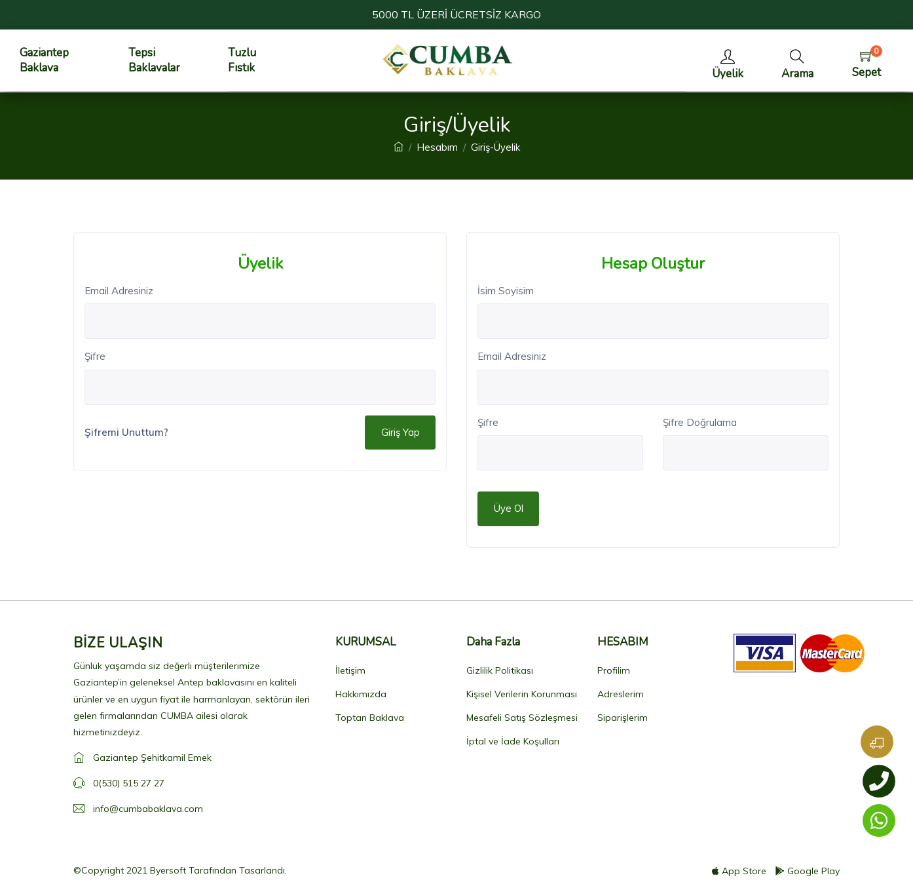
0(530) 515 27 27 (128, 783)
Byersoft (168, 870)
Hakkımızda (360, 694)
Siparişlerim (622, 717)
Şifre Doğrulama (700, 422)
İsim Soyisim (505, 290)
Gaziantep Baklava (44, 60)
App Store (739, 871)
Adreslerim (620, 694)
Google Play (807, 871)
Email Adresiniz (118, 290)
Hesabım (437, 147)
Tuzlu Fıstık (242, 60)
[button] (797, 60)
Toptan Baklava (369, 717)
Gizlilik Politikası (499, 670)
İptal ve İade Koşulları (512, 741)
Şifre (94, 356)
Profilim (613, 670)
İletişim (350, 670)
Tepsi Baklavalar (154, 60)
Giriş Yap (400, 432)
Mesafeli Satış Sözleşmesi (522, 717)
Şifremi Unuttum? (126, 432)
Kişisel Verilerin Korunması (521, 694)
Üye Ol (508, 508)
